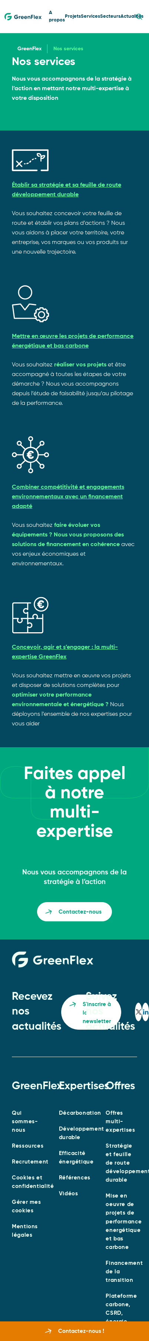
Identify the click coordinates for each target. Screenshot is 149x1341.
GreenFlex (29, 48)
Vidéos (68, 1193)
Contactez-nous (73, 913)
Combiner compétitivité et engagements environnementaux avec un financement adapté (68, 496)
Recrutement (30, 1162)
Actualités (131, 16)
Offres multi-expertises (120, 1121)
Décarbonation (80, 1113)
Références (74, 1178)
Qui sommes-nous (25, 1121)
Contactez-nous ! (74, 1331)
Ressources (27, 1146)
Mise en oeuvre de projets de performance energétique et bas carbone (124, 1221)
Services (90, 16)
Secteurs (110, 16)
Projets (73, 16)
